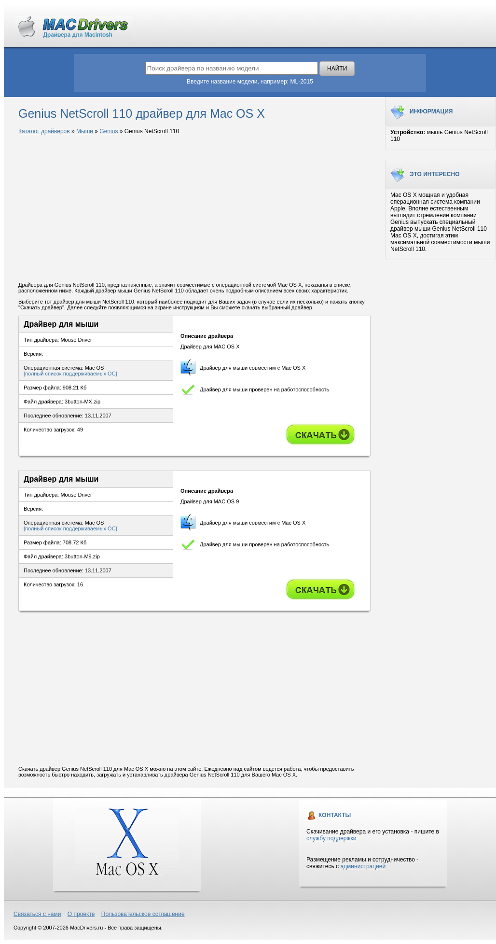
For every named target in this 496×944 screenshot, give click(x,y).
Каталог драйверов (44, 131)
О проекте (81, 914)
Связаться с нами (37, 914)
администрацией (363, 866)
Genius (108, 131)
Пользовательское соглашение (143, 914)
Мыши (84, 131)
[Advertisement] (194, 209)
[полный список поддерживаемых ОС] (70, 373)
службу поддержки (331, 838)
